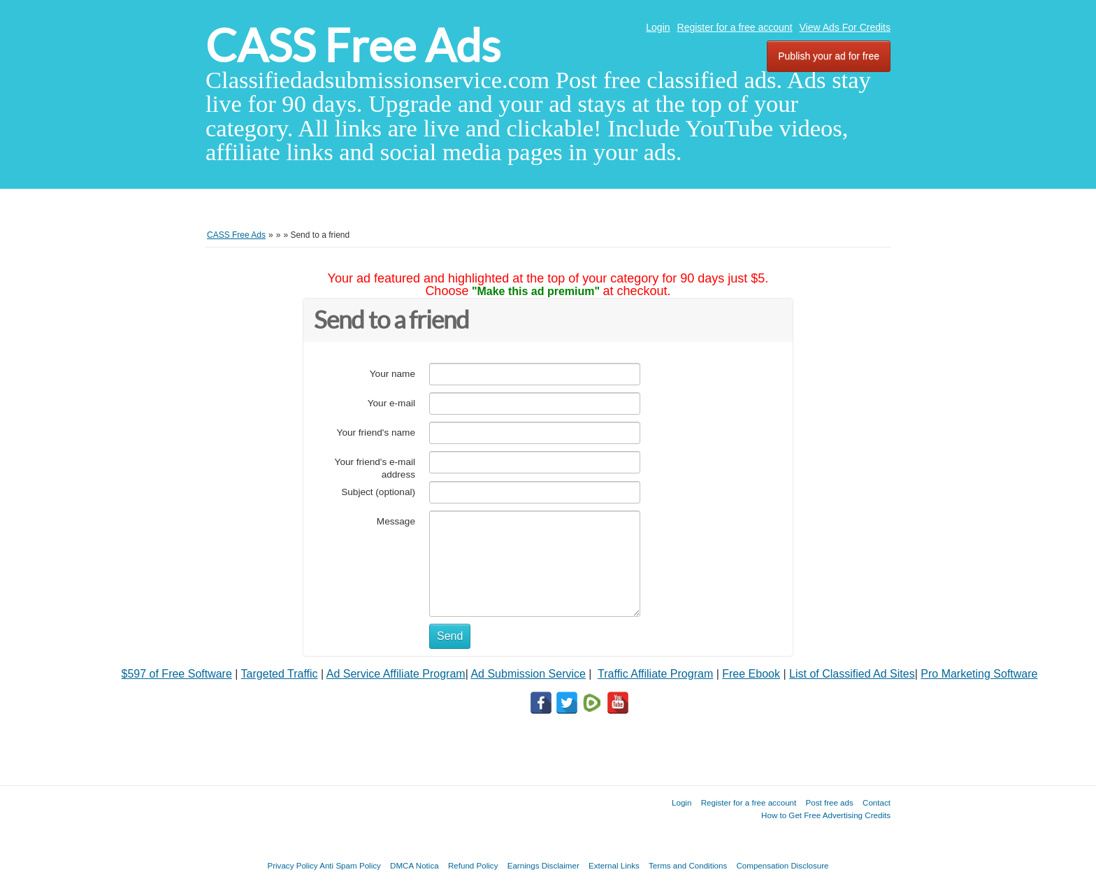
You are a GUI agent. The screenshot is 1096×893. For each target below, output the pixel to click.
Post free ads (829, 802)
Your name (392, 374)
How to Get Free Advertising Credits (826, 815)
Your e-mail (391, 403)
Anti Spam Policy (350, 865)
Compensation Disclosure (782, 865)
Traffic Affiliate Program (655, 674)
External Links (614, 865)
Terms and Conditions (688, 865)
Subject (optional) (378, 492)
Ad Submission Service (528, 674)
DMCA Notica (414, 865)
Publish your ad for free (828, 56)
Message (396, 521)
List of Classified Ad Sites (852, 674)
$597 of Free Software (177, 674)
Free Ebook (751, 674)
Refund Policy (473, 865)
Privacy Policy (292, 865)
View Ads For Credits (845, 27)
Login (658, 27)
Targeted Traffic (279, 674)
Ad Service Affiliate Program (396, 674)
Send (450, 636)
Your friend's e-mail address (375, 468)
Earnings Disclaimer (543, 865)
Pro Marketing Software (979, 674)
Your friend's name (376, 432)
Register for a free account (735, 27)
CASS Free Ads (353, 45)
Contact (877, 802)
